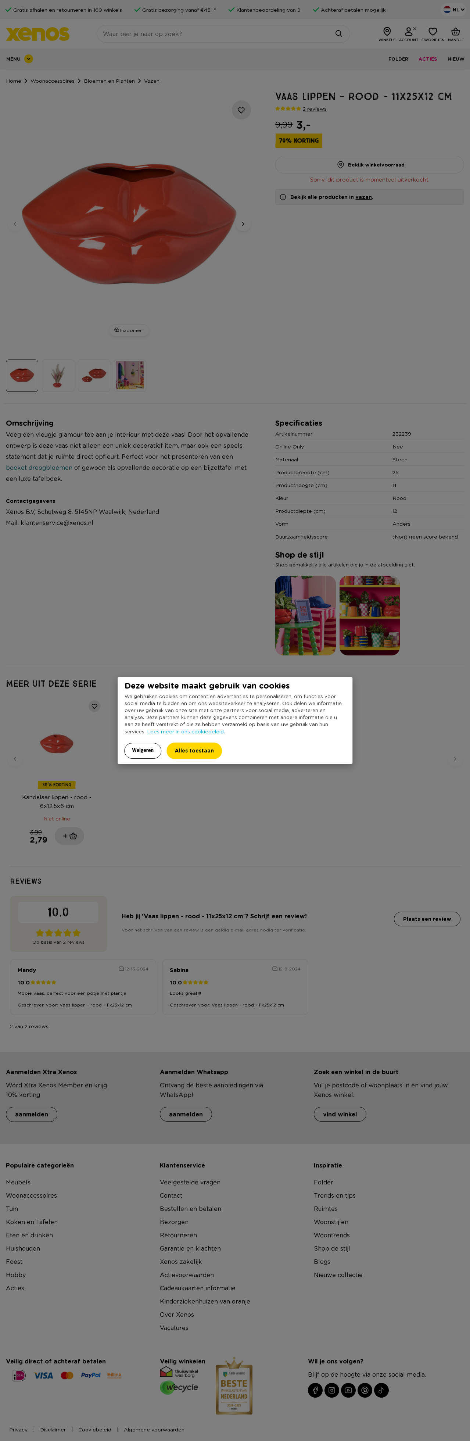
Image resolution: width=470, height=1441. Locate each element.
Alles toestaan (194, 750)
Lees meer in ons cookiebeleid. (186, 731)
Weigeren (143, 750)
